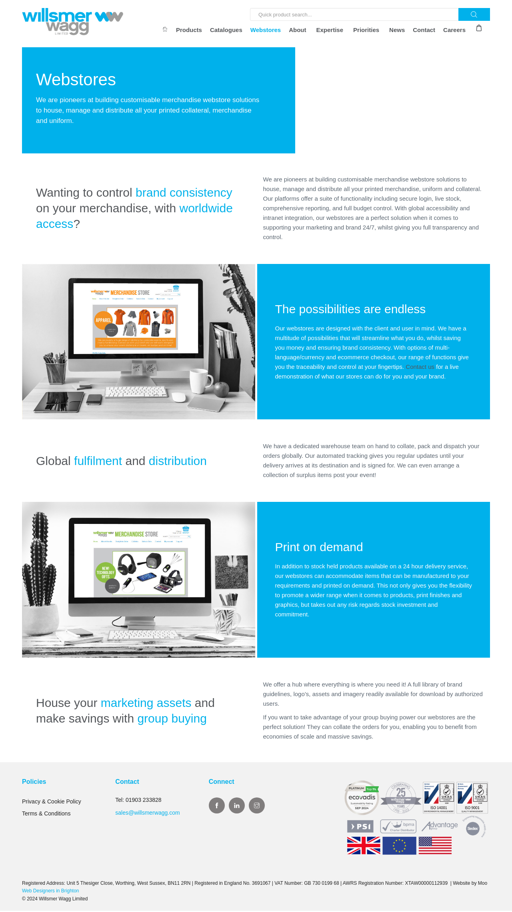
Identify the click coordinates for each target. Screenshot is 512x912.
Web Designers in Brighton (50, 892)
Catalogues (226, 29)
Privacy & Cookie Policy (51, 803)
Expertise (330, 29)
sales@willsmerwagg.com (147, 814)
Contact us (420, 367)
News (397, 29)
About (297, 29)
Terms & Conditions (46, 815)
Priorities (366, 29)
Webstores (265, 29)
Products (189, 29)
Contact (424, 29)
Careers (454, 29)
